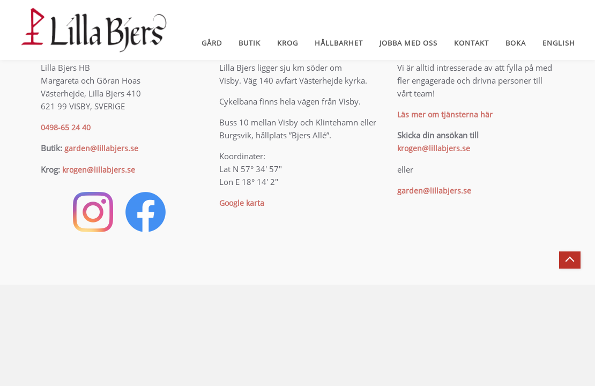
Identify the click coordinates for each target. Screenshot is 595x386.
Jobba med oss (408, 43)
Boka (515, 43)
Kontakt (471, 43)
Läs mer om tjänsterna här (445, 114)
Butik (250, 43)
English (558, 43)
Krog (287, 43)
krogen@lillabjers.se (98, 170)
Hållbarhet (339, 43)
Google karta (241, 203)
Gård (212, 43)
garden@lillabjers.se (101, 148)
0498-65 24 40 (66, 127)
